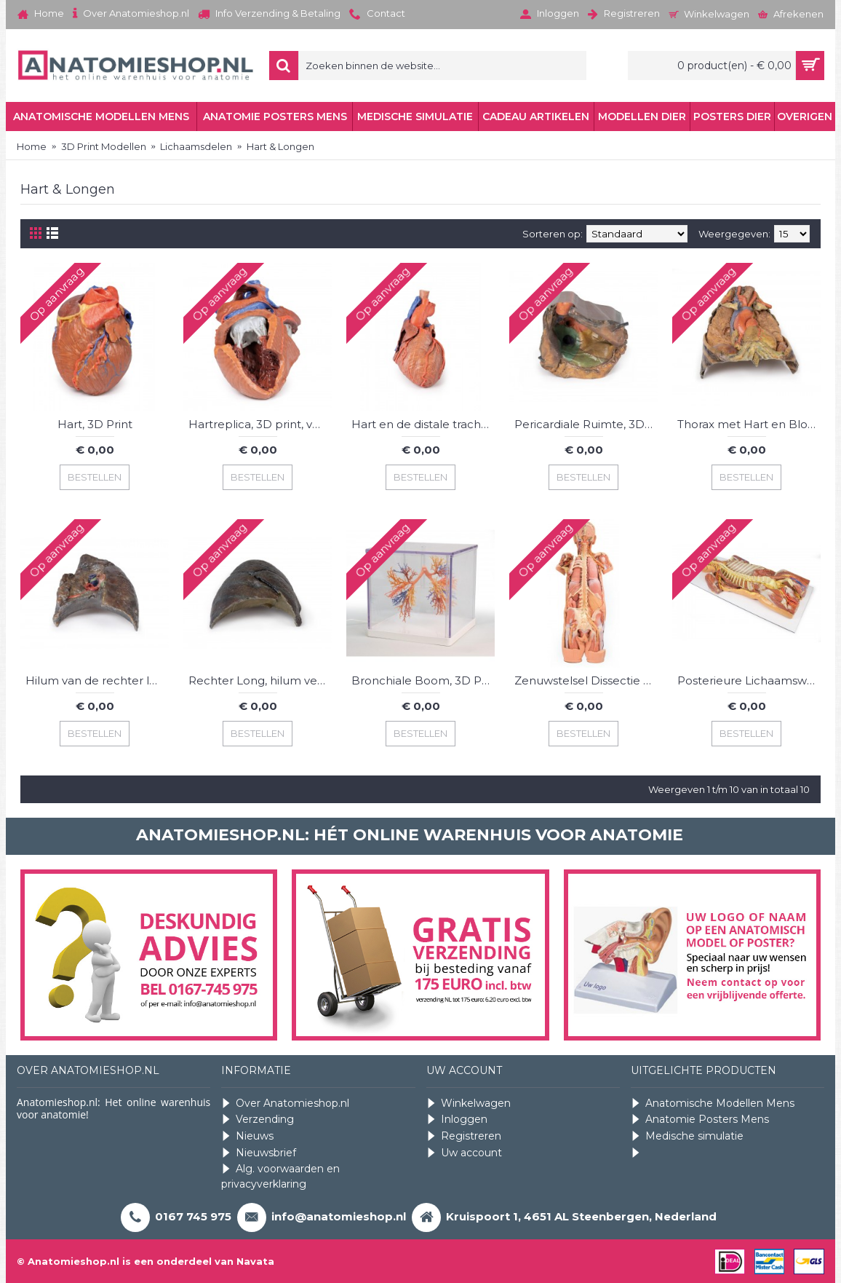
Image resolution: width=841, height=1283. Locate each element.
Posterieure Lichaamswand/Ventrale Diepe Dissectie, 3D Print (749, 680)
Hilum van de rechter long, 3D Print (97, 680)
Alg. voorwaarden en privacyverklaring (280, 1176)
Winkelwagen (468, 1103)
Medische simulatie (687, 1136)
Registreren (463, 1136)
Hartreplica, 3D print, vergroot (260, 424)
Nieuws (247, 1136)
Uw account (464, 1153)
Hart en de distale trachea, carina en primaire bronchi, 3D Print (423, 424)
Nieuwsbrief (258, 1153)
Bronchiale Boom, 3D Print (423, 680)
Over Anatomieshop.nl (285, 1103)
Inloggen (456, 1119)
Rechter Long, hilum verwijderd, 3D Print (260, 680)
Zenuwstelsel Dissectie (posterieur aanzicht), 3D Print (586, 680)
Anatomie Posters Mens (700, 1119)
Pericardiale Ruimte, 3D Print (586, 424)
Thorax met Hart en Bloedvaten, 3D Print (749, 424)
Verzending (257, 1119)
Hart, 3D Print (94, 424)
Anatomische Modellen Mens (712, 1103)
